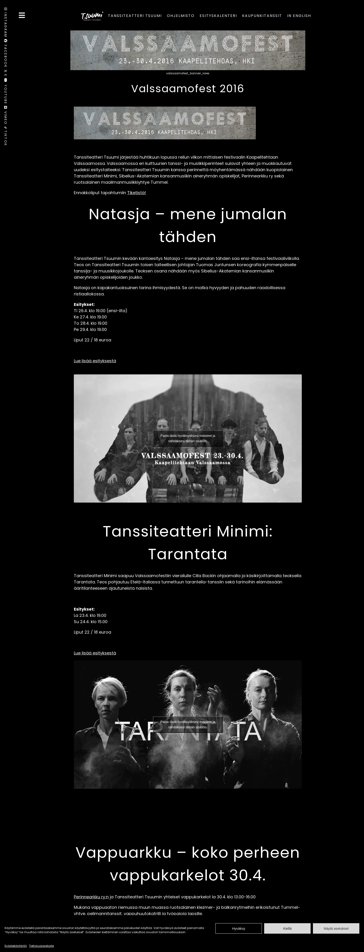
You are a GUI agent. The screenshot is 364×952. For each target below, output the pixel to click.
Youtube (5, 92)
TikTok (5, 136)
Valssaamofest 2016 (187, 88)
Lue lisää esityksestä (95, 361)
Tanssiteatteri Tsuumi (135, 15)
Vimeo (5, 116)
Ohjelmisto (181, 15)
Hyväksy (238, 928)
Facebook (5, 54)
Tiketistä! (136, 193)
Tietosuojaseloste (41, 946)
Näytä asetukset (336, 928)
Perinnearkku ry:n (91, 897)
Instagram (5, 23)
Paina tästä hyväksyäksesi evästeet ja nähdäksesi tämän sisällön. (187, 438)
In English (299, 15)
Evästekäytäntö (16, 946)
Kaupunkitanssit (262, 15)
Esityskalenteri (218, 15)
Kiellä (287, 928)
